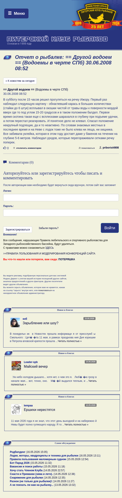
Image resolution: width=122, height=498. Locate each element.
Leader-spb (31, 362)
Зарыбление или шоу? (40, 323)
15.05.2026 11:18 (54, 466)
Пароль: (8, 206)
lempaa (28, 405)
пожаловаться (87, 148)
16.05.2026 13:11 (90, 455)
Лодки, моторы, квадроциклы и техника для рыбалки (44, 455)
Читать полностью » (70, 341)
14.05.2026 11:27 (63, 481)
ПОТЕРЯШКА (66, 259)
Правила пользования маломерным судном (38, 459)
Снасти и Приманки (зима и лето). (31, 474)
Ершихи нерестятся (39, 410)
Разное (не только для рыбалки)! (31, 481)
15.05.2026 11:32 (41, 462)
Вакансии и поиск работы (26, 466)
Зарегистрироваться (18, 229)
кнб (25, 318)
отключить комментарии (27, 148)
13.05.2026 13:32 (65, 484)
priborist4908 (109, 147)
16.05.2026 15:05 (37, 451)
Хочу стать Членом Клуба (26, 470)
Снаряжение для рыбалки (26, 477)
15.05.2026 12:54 (78, 459)
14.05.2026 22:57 (54, 470)
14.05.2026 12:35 (54, 477)
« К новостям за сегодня (20, 80)
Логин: (7, 190)
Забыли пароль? (48, 228)
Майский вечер (36, 366)
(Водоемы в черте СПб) (35, 89)
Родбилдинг (17, 451)
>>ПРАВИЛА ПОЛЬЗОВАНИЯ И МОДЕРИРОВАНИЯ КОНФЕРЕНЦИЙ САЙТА (49, 253)
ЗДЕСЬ (49, 247)
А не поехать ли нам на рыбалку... (31, 484)
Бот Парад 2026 (20, 462)
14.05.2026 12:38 (64, 474)
